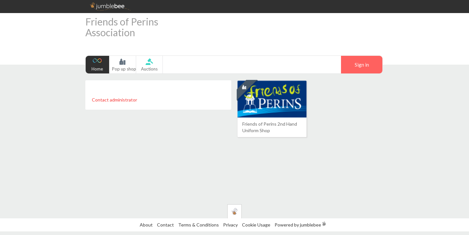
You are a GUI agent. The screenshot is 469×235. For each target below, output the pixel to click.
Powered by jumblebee (298, 224)
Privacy (230, 224)
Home (97, 68)
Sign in (362, 65)
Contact (165, 224)
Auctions (149, 68)
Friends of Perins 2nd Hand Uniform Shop (269, 127)
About (146, 224)
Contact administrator (114, 99)
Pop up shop (124, 68)
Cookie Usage (256, 224)
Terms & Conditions (199, 224)
